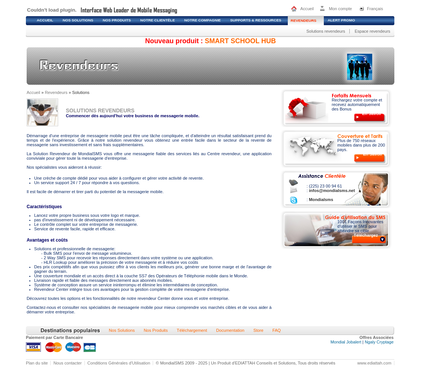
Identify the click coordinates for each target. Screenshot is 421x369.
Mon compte (340, 8)
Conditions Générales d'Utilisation (118, 363)
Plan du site (37, 363)
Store (258, 330)
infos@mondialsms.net (331, 190)
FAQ (276, 330)
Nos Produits (156, 330)
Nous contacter (67, 363)
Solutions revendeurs (325, 31)
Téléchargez (366, 235)
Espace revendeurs (372, 31)
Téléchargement (192, 330)
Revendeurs (56, 92)
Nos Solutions (122, 330)
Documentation (230, 330)
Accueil (307, 8)
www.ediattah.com (374, 363)
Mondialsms (320, 199)
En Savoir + (373, 113)
